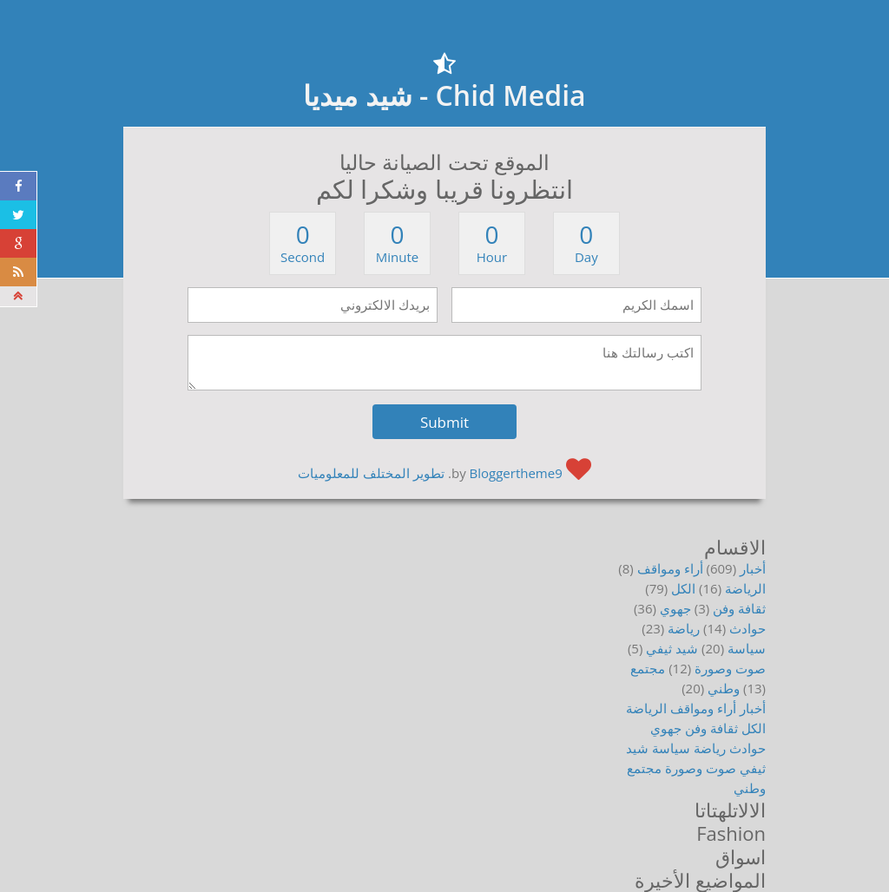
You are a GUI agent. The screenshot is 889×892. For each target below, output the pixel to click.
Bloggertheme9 (516, 473)
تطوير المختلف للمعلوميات (371, 473)
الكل (683, 588)
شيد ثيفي (672, 648)
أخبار (753, 568)
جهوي (675, 608)
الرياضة (745, 588)
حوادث (747, 628)
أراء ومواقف (670, 568)
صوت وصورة (730, 668)
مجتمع (647, 668)
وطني (724, 688)
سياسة (747, 648)
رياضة (684, 628)
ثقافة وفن (739, 608)
